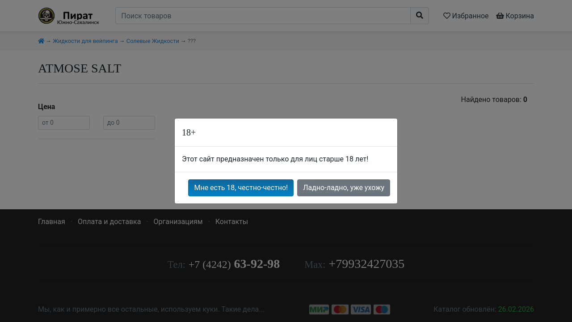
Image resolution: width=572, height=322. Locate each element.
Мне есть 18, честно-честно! (241, 187)
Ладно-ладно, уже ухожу (343, 187)
